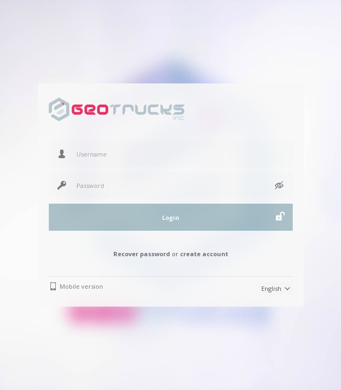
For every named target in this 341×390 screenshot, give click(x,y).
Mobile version (81, 286)
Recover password (141, 254)
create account (204, 254)
